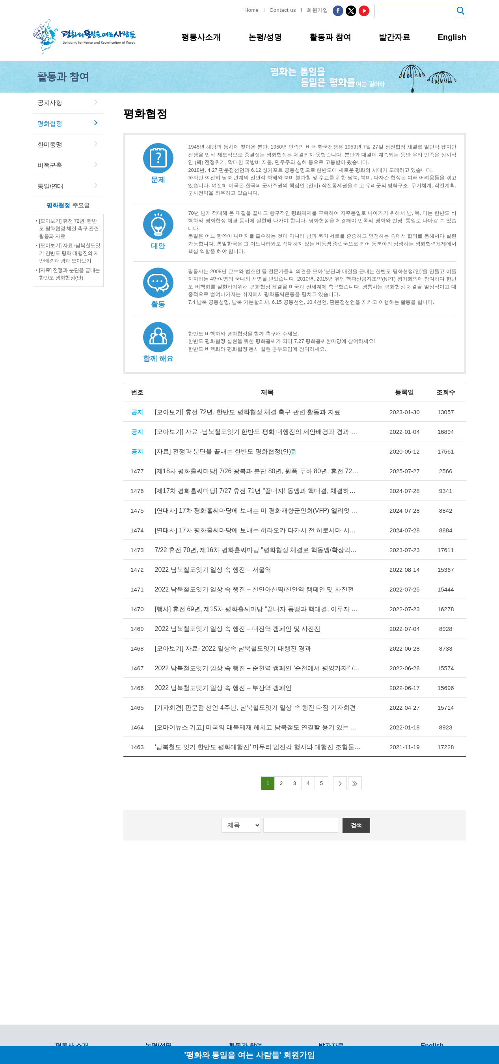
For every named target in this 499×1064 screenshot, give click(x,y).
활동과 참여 (330, 37)
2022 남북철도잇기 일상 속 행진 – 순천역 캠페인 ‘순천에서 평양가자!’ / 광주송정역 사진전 (258, 668)
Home (251, 10)
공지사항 (49, 102)
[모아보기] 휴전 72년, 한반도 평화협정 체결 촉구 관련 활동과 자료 (69, 228)
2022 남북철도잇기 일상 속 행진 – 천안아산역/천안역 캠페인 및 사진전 (254, 589)
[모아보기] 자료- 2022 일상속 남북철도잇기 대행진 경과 (233, 648)
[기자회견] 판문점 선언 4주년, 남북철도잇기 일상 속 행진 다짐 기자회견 (255, 707)
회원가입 (317, 10)
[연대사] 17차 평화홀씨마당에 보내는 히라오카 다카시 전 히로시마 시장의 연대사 (258, 530)
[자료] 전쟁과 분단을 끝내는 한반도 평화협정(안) (223, 451)
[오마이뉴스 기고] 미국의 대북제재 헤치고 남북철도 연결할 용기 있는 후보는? (258, 727)
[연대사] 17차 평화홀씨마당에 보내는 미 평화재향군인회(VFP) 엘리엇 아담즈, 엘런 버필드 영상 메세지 (258, 510)
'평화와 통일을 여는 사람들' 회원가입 (249, 1055)
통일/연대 (50, 186)
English (452, 37)
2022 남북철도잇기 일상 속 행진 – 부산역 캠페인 (223, 688)
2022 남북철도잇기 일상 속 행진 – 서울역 (213, 569)
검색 (356, 825)
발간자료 (394, 37)
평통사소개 (201, 37)
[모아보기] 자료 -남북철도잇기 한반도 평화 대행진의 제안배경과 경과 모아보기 (70, 253)
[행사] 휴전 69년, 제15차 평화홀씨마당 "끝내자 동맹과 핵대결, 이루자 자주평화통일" (258, 609)
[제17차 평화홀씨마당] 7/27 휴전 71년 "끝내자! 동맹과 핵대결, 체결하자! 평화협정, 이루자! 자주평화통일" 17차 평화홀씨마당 (258, 490)
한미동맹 (49, 144)
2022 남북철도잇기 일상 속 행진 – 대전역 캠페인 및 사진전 (238, 628)
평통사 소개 (71, 1045)
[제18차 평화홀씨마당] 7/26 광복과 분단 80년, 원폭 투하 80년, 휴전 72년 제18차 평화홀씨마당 (258, 471)
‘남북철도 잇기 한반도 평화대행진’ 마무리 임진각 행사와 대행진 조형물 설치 (258, 747)
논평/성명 (265, 37)
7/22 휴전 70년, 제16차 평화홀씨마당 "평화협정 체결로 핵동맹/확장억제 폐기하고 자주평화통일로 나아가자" (258, 550)
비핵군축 (49, 165)
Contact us (283, 10)
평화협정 (49, 123)
